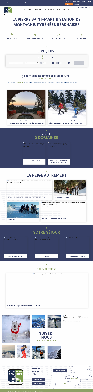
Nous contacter (38, 377)
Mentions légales (33, 389)
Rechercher (79, 64)
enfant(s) (64, 64)
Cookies (42, 389)
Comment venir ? (60, 368)
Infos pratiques (38, 381)
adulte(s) (49, 64)
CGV (9, 389)
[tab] (42, 58)
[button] (82, 7)
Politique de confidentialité (20, 389)
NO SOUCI (20, 84)
